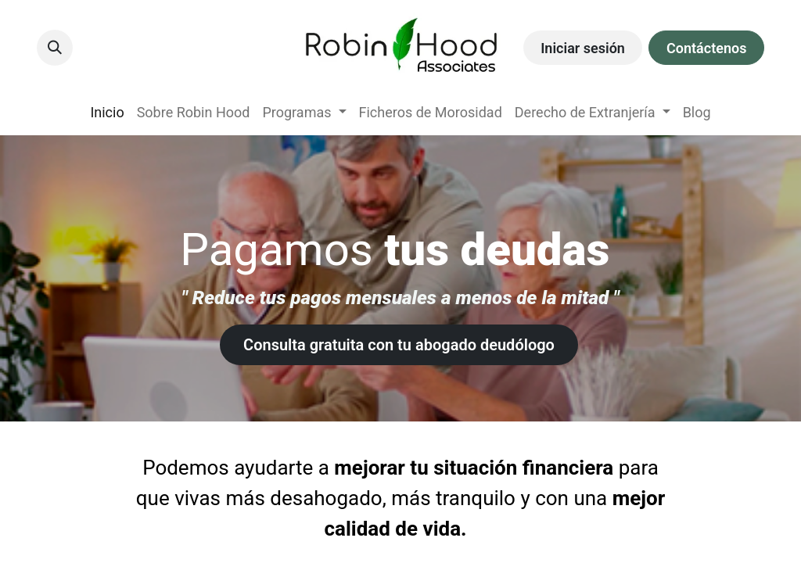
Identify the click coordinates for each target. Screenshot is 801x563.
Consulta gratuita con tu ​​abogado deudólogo (399, 344)
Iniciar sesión (583, 48)
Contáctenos (706, 48)
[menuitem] (107, 112)
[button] (55, 48)
